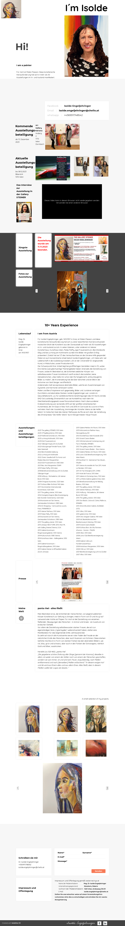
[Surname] (94, 852)
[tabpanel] (39, 71)
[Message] (81, 864)
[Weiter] (107, 291)
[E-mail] (81, 857)
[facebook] (99, 923)
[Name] (69, 852)
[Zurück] (37, 291)
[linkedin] (105, 923)
